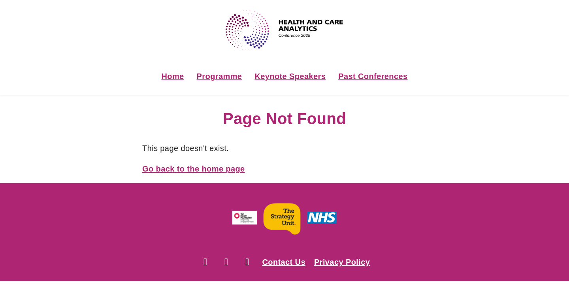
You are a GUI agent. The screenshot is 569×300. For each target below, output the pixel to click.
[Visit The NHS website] (322, 219)
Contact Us (283, 262)
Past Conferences (372, 76)
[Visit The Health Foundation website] (244, 219)
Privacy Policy (342, 262)
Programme (219, 76)
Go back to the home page (193, 168)
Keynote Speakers (290, 76)
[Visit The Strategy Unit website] (282, 219)
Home (172, 76)
